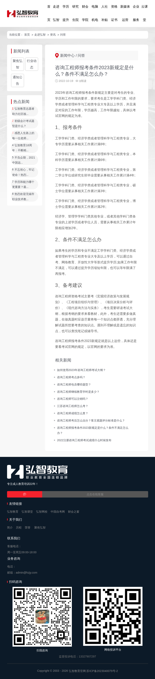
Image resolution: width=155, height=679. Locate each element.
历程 (19, 527)
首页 (48, 13)
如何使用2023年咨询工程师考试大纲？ (81, 370)
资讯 (53, 34)
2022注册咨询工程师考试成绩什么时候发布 (84, 440)
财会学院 (85, 13)
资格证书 (114, 13)
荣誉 (27, 527)
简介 (10, 527)
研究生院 (75, 13)
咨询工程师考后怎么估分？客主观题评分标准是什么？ (91, 420)
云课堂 (144, 13)
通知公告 (17, 80)
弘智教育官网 (77, 671)
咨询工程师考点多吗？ (71, 377)
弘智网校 (41, 511)
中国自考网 (58, 511)
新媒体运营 (125, 13)
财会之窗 (73, 511)
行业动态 (32, 64)
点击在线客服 (95, 494)
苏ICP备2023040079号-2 (102, 671)
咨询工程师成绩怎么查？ (72, 413)
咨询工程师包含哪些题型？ (74, 384)
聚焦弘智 (17, 64)
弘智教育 (12, 511)
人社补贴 (104, 13)
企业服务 (136, 13)
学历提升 (66, 13)
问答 (63, 34)
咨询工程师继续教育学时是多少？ (78, 391)
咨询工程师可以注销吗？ (72, 398)
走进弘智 (56, 13)
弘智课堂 (27, 511)
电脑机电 (95, 13)
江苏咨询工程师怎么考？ (72, 406)
